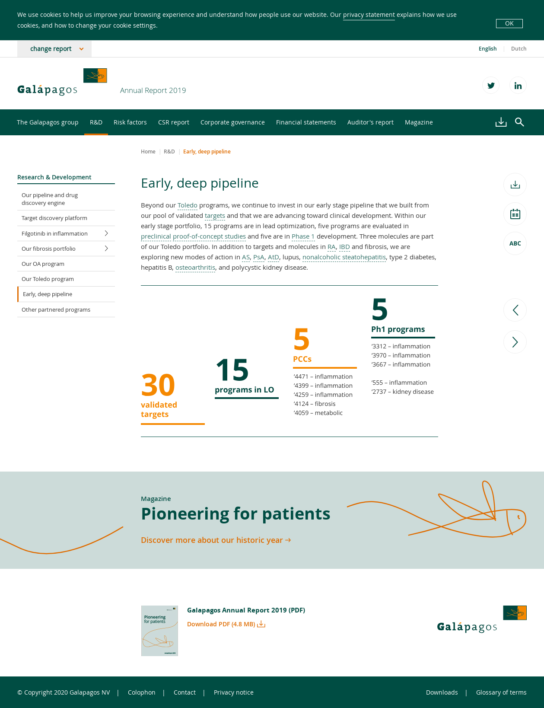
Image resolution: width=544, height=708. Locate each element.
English (488, 48)
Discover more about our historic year (212, 540)
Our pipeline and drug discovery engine (50, 199)
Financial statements (306, 122)
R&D (96, 122)
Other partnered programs (56, 309)
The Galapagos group (48, 122)
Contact (185, 692)
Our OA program (43, 264)
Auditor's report (370, 122)
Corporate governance (232, 122)
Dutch (519, 48)
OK (509, 23)
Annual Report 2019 (153, 90)
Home (148, 151)
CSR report (173, 122)
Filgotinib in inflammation (68, 233)
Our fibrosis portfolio (68, 248)
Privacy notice (234, 692)
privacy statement (369, 14)
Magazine (419, 122)
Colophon (142, 692)
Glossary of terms (501, 692)
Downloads (442, 692)
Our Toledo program (48, 279)
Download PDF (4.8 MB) (221, 624)
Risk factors (130, 122)
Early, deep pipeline (47, 294)
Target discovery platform (54, 218)
